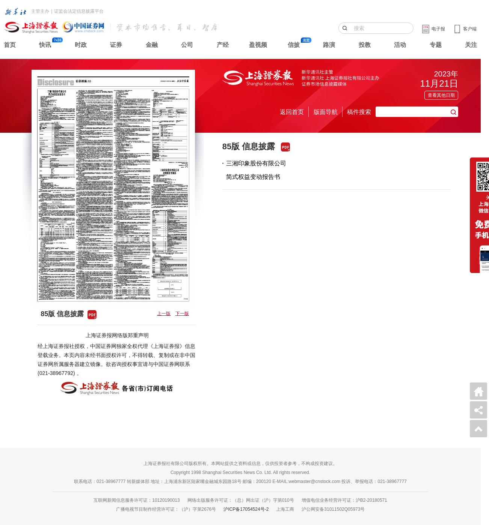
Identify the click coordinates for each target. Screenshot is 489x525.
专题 (436, 45)
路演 (329, 45)
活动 (400, 45)
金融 (152, 45)
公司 (187, 45)
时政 (81, 45)
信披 (294, 45)
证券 (116, 45)
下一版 (182, 313)
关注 (471, 45)
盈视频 (258, 45)
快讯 (45, 45)
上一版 (164, 313)
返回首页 (292, 112)
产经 (223, 45)
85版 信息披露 (248, 146)
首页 (10, 45)
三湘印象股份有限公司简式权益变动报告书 (256, 170)
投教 (365, 45)
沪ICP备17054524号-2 (246, 509)
